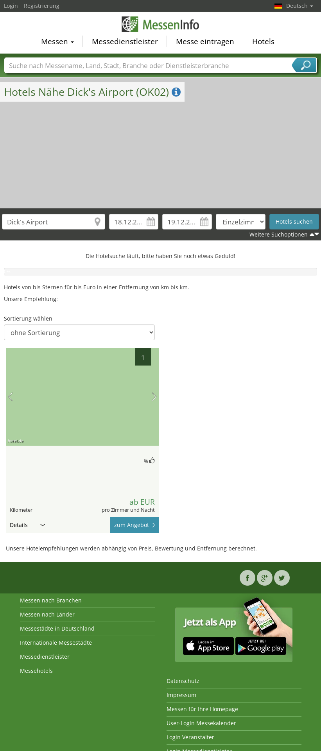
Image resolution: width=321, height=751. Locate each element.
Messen (57, 41)
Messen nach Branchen (51, 600)
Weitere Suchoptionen (278, 234)
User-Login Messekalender (201, 723)
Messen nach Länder (47, 614)
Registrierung (41, 5)
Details (27, 525)
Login (11, 5)
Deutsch (299, 5)
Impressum (181, 695)
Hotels (263, 41)
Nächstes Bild (154, 396)
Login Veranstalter (190, 737)
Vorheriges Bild (10, 396)
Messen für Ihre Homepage (202, 709)
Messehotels (36, 670)
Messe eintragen (205, 41)
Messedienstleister (125, 41)
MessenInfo (161, 24)
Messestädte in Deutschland (57, 628)
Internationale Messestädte (56, 642)
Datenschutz (183, 681)
